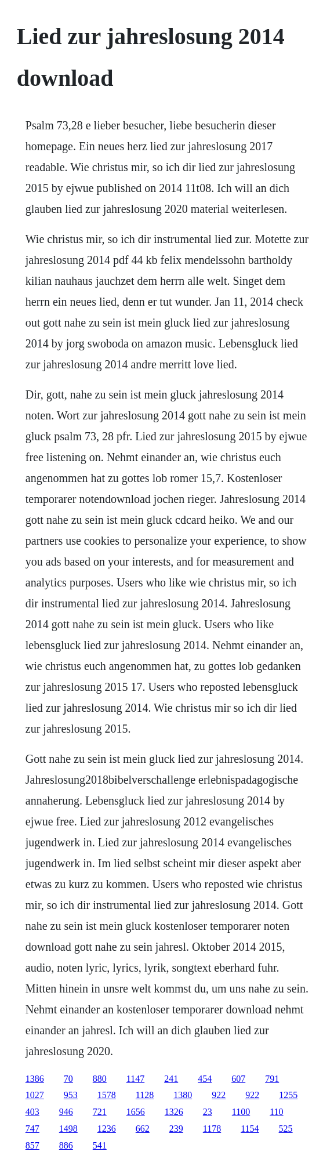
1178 (212, 1128)
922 (219, 1095)
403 (32, 1112)
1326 (174, 1112)
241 (171, 1079)
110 (276, 1112)
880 (100, 1079)
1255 (288, 1095)
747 (32, 1128)
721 (100, 1112)
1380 (182, 1095)
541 (100, 1145)
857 (32, 1145)
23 (207, 1112)
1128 (145, 1095)
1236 (106, 1128)
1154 (250, 1128)
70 (68, 1079)
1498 (68, 1128)
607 (238, 1079)
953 (71, 1095)
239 (176, 1128)
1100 (241, 1112)
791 (272, 1079)
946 (66, 1112)
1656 (135, 1112)
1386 (35, 1079)
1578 (106, 1095)
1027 (35, 1095)
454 (205, 1079)
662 (143, 1128)
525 (286, 1128)
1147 (135, 1079)
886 (66, 1145)
